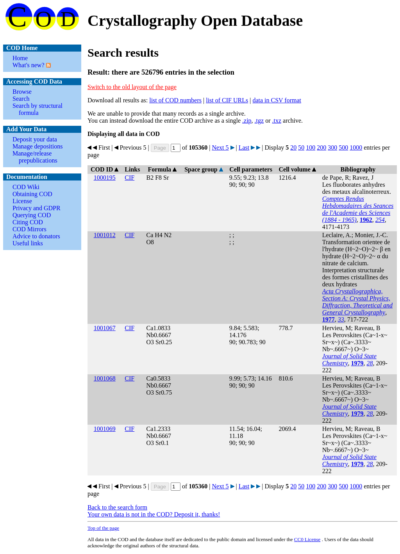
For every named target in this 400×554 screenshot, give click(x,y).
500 (343, 147)
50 (301, 147)
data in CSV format (276, 100)
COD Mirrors (29, 229)
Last (244, 147)
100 (310, 147)
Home (20, 58)
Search (21, 98)
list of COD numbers (175, 100)
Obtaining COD (32, 194)
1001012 (105, 235)
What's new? (28, 65)
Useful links (27, 243)
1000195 (105, 177)
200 (321, 147)
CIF (129, 177)
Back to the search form (117, 507)
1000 (356, 147)
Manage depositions (37, 146)
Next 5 (220, 147)
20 (293, 147)
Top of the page (103, 528)
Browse (22, 91)
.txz (276, 120)
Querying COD (31, 215)
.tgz (259, 120)
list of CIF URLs (227, 100)
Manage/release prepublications (34, 157)
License (22, 201)
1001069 (105, 428)
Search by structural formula (37, 109)
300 (332, 147)
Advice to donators (36, 236)
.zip (247, 120)
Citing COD (27, 222)
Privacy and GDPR (36, 208)
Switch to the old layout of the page (132, 87)
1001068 (105, 378)
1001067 (105, 328)
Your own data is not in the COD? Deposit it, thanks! (154, 514)
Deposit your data (34, 139)
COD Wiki (25, 187)
